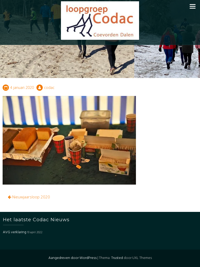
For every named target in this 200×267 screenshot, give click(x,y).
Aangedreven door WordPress (72, 258)
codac (49, 87)
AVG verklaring (14, 232)
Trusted (117, 258)
